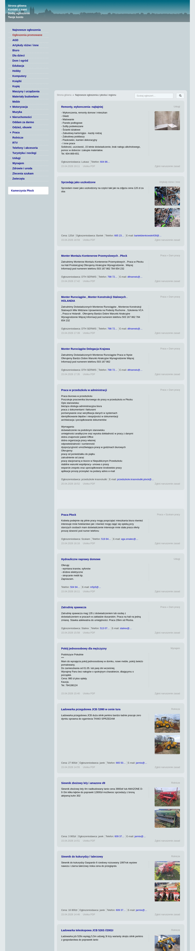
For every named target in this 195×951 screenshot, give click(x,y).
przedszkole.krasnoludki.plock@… (135, 479)
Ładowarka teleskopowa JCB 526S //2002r (87, 930)
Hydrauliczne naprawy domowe (80, 559)
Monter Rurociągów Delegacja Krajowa (85, 348)
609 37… (119, 836)
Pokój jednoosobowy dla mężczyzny (84, 648)
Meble (16, 101)
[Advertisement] (120, 499)
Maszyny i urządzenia (25, 91)
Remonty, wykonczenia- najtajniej (82, 106)
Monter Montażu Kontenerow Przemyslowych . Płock (94, 255)
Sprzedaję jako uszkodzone (78, 182)
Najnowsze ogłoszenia (26, 29)
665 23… (119, 235)
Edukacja (18, 65)
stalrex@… (126, 628)
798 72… (112, 277)
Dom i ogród (20, 60)
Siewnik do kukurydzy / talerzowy (82, 856)
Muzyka (17, 111)
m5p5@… (95, 587)
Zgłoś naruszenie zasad (167, 166)
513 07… (105, 628)
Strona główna (17, 5)
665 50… (121, 763)
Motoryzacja (20, 106)
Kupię (16, 86)
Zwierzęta (18, 178)
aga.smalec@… (129, 539)
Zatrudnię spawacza (73, 607)
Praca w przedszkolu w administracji (84, 390)
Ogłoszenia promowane (27, 34)
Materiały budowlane (25, 96)
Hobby (16, 70)
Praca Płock (68, 514)
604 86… (105, 162)
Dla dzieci (18, 55)
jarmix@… (141, 763)
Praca (16, 132)
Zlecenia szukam (23, 173)
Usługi (16, 158)
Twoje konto (15, 17)
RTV (15, 142)
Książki (17, 81)
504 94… (75, 587)
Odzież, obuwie (22, 127)
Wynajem (18, 163)
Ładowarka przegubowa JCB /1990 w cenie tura (90, 709)
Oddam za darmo (23, 122)
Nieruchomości (22, 117)
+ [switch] (10, 106)
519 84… (106, 539)
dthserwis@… (134, 277)
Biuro (15, 50)
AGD (15, 40)
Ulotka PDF (89, 166)
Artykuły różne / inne (25, 45)
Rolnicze (17, 137)
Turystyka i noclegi (24, 152)
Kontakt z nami (17, 9)
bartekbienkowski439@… (147, 235)
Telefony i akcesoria (25, 147)
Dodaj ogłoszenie (19, 13)
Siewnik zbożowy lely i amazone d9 (83, 783)
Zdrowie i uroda (22, 168)
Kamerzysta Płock (22, 190)
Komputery (19, 76)
